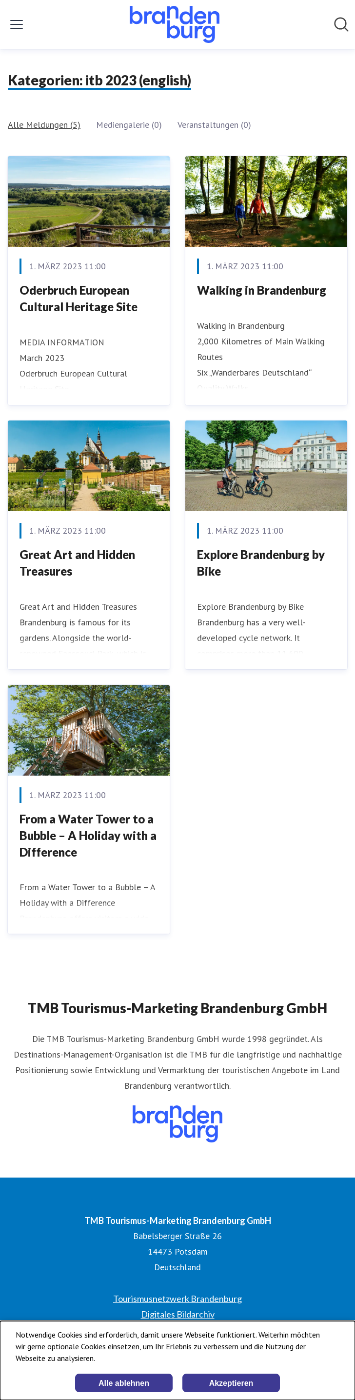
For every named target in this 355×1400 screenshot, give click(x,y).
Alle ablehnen (124, 1383)
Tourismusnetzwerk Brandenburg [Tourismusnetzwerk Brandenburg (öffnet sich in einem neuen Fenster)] (177, 1298)
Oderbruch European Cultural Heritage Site (79, 298)
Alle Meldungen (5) (44, 124)
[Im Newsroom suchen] (341, 24)
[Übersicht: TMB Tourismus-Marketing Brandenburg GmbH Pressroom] (174, 24)
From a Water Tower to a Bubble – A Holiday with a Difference (88, 835)
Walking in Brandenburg (261, 290)
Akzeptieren (231, 1383)
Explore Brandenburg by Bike (261, 562)
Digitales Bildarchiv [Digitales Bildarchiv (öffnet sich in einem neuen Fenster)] (178, 1314)
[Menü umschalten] (16, 24)
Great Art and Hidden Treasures (77, 562)
